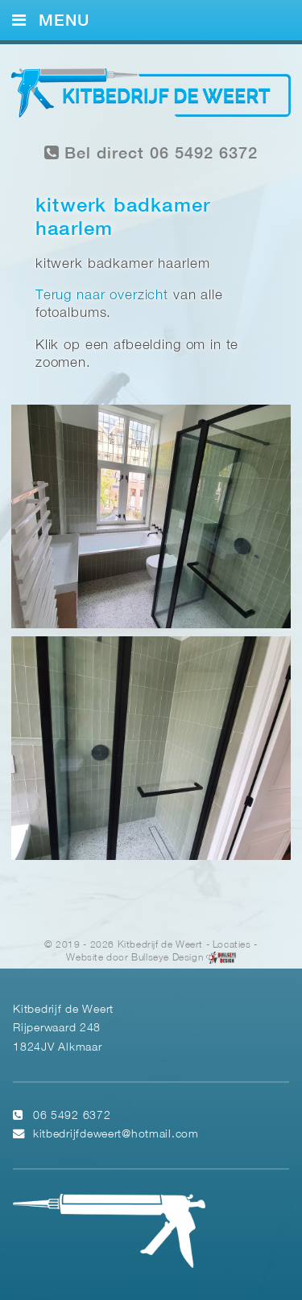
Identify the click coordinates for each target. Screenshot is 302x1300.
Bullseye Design (167, 958)
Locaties (232, 944)
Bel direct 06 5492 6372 (151, 153)
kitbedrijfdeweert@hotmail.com (116, 1134)
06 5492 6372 (72, 1116)
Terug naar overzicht (101, 296)
